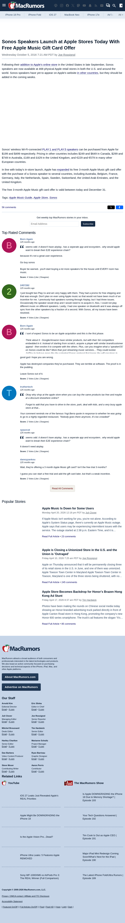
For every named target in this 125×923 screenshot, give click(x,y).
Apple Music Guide (20, 197)
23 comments (68, 536)
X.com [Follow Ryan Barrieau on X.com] (41, 758)
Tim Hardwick (89, 600)
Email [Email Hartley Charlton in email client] (4, 746)
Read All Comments (62, 488)
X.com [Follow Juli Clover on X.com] (11, 721)
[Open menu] (4, 5)
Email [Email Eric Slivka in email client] (34, 709)
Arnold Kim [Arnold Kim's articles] (7, 703)
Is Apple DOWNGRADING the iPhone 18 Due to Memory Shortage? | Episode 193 (102, 796)
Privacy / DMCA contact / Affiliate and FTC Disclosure (25, 896)
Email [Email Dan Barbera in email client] (4, 758)
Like (37, 277)
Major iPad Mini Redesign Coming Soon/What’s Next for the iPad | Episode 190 (101, 856)
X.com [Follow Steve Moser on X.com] (11, 771)
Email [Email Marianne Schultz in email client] (34, 746)
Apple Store (40, 197)
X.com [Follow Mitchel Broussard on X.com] (11, 734)
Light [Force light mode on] (64, 907)
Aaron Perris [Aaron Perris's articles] (38, 765)
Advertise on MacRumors (21, 686)
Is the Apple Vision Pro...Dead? (36, 836)
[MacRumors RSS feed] (96, 6)
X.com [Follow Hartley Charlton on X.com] (11, 746)
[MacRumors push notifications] (90, 6)
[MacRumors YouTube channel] (84, 6)
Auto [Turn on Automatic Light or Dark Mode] (58, 907)
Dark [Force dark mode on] (70, 907)
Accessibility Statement (12, 901)
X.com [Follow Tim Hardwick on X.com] (41, 734)
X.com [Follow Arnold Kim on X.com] (11, 709)
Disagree (44, 277)
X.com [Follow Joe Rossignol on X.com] (41, 721)
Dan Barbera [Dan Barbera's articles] (8, 752)
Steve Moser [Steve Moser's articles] (8, 765)
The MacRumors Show (89, 782)
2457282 (24, 285)
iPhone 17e (93, 14)
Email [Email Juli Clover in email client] (4, 721)
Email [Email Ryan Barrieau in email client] (34, 758)
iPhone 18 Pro (12, 14)
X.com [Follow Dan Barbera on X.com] (11, 758)
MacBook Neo (72, 14)
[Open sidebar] (121, 6)
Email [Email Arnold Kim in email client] (4, 709)
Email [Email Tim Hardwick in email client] (34, 734)
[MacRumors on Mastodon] (78, 6)
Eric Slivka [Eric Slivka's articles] (37, 703)
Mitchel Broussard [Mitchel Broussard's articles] (10, 727)
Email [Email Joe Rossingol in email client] (34, 721)
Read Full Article (50, 536)
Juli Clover (91, 512)
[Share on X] (111, 207)
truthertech (26, 386)
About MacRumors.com (20, 676)
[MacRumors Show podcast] (56, 6)
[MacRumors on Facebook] (67, 6)
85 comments (68, 623)
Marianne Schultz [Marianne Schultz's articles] (40, 740)
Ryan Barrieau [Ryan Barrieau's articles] (38, 752)
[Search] (115, 6)
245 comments (69, 582)
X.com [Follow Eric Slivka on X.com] (41, 709)
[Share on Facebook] (119, 207)
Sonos (53, 197)
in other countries (87, 72)
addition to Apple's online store (38, 64)
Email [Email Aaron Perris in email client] (34, 771)
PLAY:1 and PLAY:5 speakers (60, 149)
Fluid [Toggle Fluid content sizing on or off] (42, 907)
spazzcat (25, 429)
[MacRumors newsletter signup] (102, 6)
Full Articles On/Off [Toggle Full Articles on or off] (28, 907)
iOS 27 (52, 14)
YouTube (13, 782)
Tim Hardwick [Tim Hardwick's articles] (38, 727)
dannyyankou (27, 459)
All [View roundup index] (120, 14)
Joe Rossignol (66, 54)
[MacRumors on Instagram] (61, 6)
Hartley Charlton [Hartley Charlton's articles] (10, 740)
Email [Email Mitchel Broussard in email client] (4, 734)
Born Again (26, 239)
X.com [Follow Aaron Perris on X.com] (41, 771)
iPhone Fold (34, 14)
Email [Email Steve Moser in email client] (4, 771)
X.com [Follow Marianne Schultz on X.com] (41, 746)
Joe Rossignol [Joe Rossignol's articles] (38, 715)
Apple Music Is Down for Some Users (69, 508)
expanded (63, 169)
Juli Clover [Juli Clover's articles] (7, 715)
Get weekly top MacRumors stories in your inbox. (62, 217)
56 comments (9, 207)
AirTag (110, 14)
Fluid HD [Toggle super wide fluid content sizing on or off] (50, 907)
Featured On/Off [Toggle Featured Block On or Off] (10, 907)
